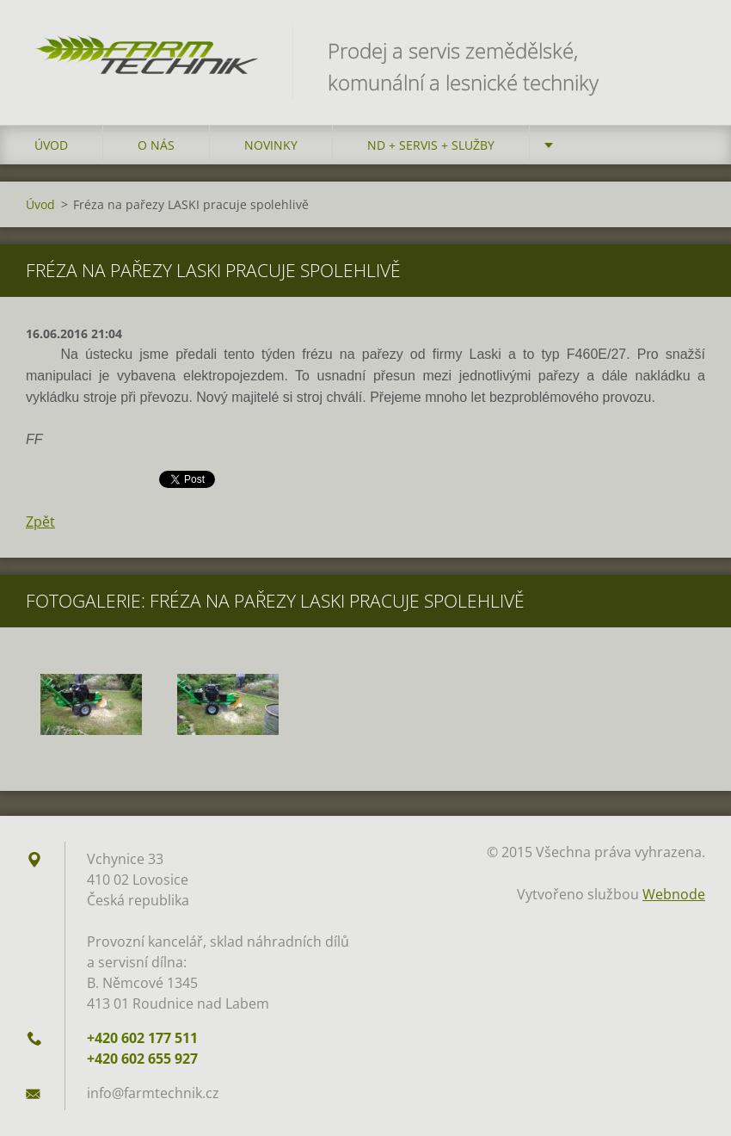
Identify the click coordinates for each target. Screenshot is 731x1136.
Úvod (51, 145)
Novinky (271, 145)
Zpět (40, 521)
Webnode (673, 894)
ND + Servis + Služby (430, 145)
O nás (156, 145)
